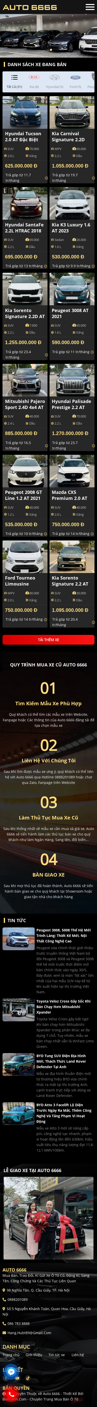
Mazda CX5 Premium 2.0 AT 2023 (69, 498)
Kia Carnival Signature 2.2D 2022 (68, 139)
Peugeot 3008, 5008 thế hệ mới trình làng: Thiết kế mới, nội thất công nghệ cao (63, 935)
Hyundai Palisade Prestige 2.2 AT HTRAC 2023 (71, 407)
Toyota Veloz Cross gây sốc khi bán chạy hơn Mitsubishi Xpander (63, 1007)
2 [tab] (51, 50)
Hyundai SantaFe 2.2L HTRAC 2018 (24, 228)
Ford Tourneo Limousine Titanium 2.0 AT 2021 (22, 587)
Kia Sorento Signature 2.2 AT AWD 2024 (70, 584)
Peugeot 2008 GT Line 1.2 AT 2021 (23, 495)
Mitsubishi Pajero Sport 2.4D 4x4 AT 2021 (25, 407)
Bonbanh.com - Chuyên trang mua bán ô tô (40, 1399)
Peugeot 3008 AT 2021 (70, 313)
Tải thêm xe (48, 639)
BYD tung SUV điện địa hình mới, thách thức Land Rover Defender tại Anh (61, 1061)
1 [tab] (45, 50)
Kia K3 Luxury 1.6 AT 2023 (71, 228)
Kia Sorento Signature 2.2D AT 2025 (25, 316)
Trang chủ (11, 1354)
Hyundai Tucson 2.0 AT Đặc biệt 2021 (23, 139)
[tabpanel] (48, 29)
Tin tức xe (56, 1354)
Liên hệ (78, 1354)
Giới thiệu (34, 1354)
